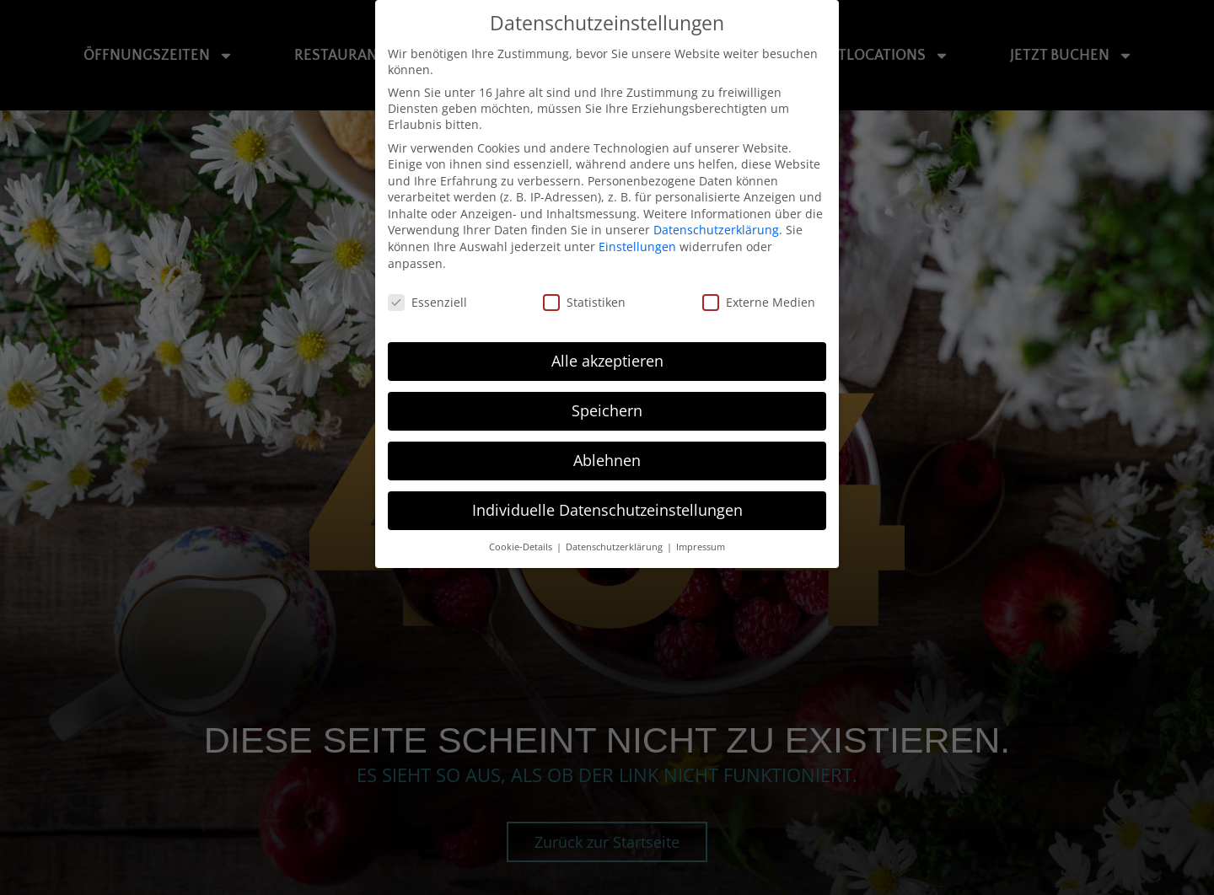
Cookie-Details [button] (522, 546)
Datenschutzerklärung (716, 230)
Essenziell (427, 301)
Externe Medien (758, 301)
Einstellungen (637, 246)
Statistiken (584, 301)
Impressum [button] (700, 546)
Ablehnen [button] (607, 460)
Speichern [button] (607, 410)
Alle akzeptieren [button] (607, 361)
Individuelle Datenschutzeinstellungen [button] (607, 510)
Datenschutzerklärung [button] (615, 546)
